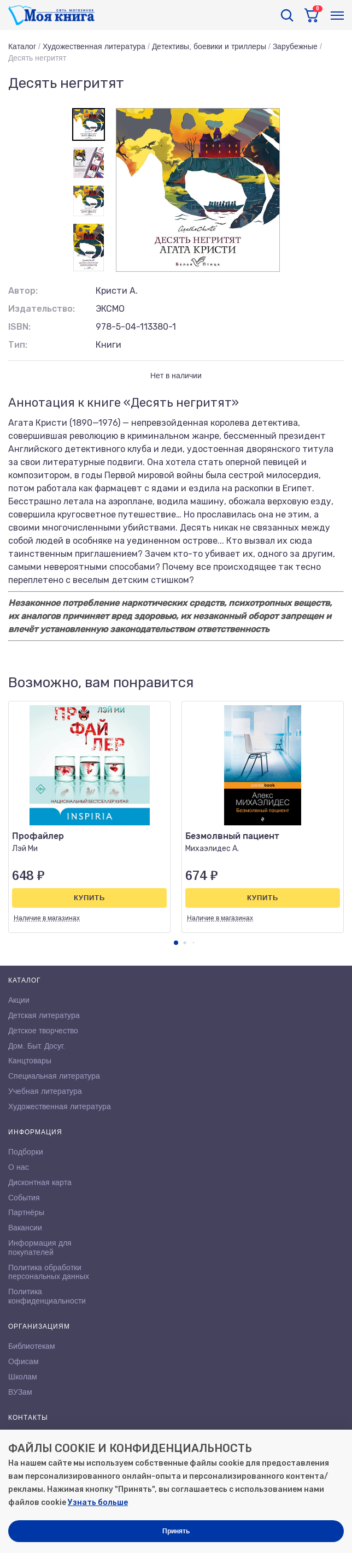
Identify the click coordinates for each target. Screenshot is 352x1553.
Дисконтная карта (40, 1182)
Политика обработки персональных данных (48, 1272)
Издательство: (41, 309)
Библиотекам (31, 1346)
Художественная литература (94, 46)
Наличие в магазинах (47, 918)
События (24, 1197)
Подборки (25, 1151)
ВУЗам (20, 1392)
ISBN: (19, 327)
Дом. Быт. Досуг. (36, 1046)
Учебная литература (45, 1091)
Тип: (17, 345)
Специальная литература (54, 1076)
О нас (18, 1167)
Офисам (23, 1361)
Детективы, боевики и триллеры (209, 46)
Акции (19, 1000)
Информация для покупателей (40, 1248)
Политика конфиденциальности (47, 1296)
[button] (176, 943)
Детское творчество (43, 1030)
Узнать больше (98, 1502)
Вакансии (25, 1227)
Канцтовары (29, 1060)
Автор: (23, 290)
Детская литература (44, 1015)
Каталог (22, 46)
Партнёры (26, 1212)
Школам (22, 1376)
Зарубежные (295, 46)
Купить (89, 898)
